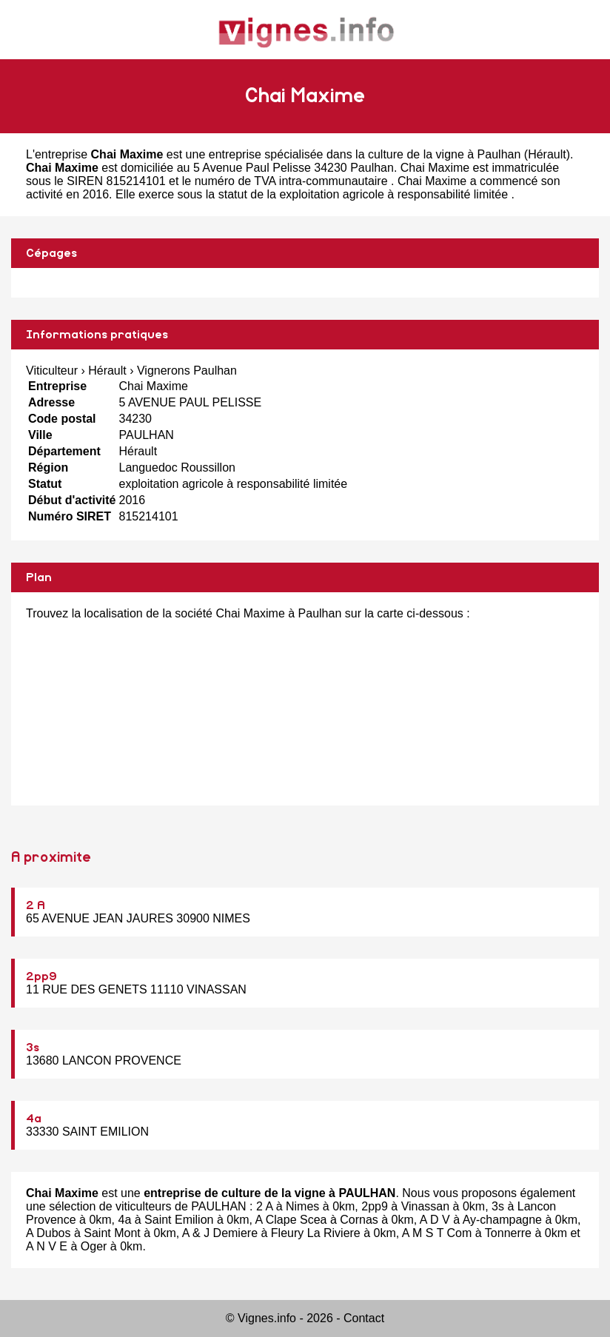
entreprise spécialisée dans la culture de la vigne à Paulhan (365, 154)
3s (32, 1047)
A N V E (46, 1246)
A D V (435, 1219)
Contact (363, 1318)
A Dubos (48, 1233)
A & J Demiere (220, 1233)
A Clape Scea (290, 1219)
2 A (35, 905)
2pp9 (41, 976)
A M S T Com (437, 1233)
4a (33, 1119)
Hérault (547, 154)
